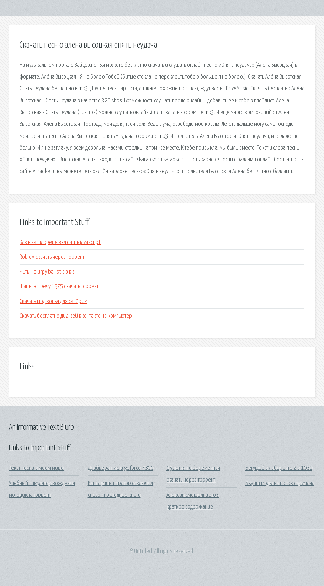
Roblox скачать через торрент (52, 257)
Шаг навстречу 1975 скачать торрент (59, 287)
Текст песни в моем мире (36, 468)
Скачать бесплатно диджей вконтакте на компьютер (76, 316)
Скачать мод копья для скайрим (53, 302)
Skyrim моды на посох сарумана (279, 483)
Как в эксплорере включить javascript (60, 243)
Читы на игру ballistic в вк (47, 272)
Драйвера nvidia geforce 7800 (120, 468)
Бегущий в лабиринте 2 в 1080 (278, 468)
